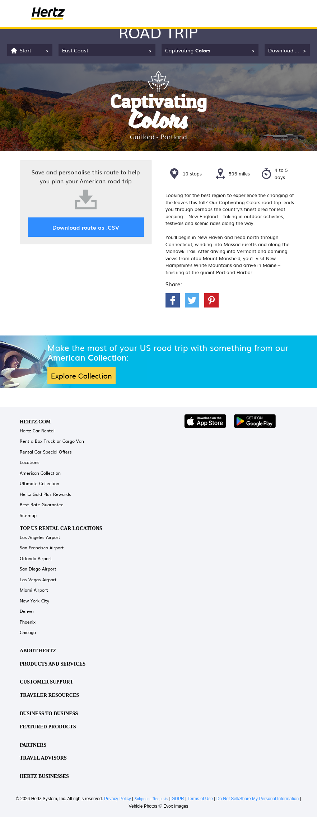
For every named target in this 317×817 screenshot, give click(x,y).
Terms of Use (200, 798)
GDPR (178, 798)
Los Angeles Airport (40, 537)
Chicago (28, 632)
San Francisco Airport (42, 547)
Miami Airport (34, 590)
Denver (27, 611)
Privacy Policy (117, 798)
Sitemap (28, 515)
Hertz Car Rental (37, 430)
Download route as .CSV (85, 227)
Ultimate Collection (39, 483)
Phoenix (28, 622)
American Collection (40, 473)
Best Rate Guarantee (42, 504)
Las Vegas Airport (38, 579)
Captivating (187, 50)
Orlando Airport (36, 558)
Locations (29, 462)
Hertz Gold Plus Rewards (45, 494)
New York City (34, 600)
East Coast (75, 50)
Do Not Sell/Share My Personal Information (257, 798)
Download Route (288, 50)
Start (25, 50)
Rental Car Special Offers (46, 452)
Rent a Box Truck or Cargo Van (52, 441)
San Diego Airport (38, 568)
